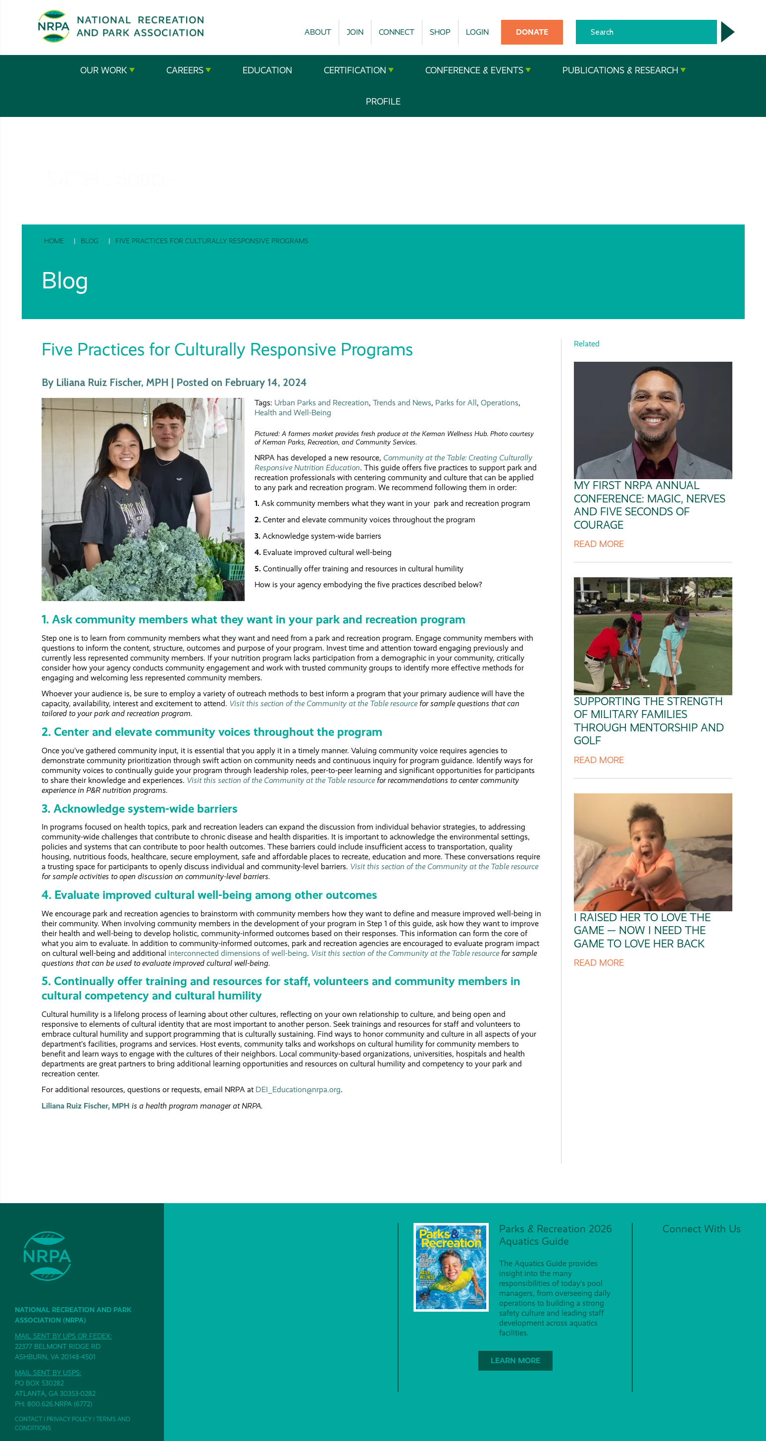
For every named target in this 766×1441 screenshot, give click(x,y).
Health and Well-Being (293, 412)
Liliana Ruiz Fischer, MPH (86, 1105)
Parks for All (456, 402)
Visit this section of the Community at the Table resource (323, 703)
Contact (28, 1419)
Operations (499, 402)
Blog (90, 241)
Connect (396, 32)
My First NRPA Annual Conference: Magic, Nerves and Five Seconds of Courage (649, 505)
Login (477, 32)
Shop (440, 32)
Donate (532, 32)
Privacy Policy (69, 1419)
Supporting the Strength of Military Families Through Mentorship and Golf (649, 721)
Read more (599, 544)
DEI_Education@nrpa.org (298, 1089)
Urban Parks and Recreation (321, 402)
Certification (359, 70)
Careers (188, 70)
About (318, 32)
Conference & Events (478, 70)
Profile (383, 102)
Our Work (107, 70)
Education (267, 70)
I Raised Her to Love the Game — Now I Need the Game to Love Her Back (642, 930)
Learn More (515, 1360)
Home (54, 241)
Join (355, 32)
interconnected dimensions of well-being (237, 953)
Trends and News (402, 402)
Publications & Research (624, 70)
